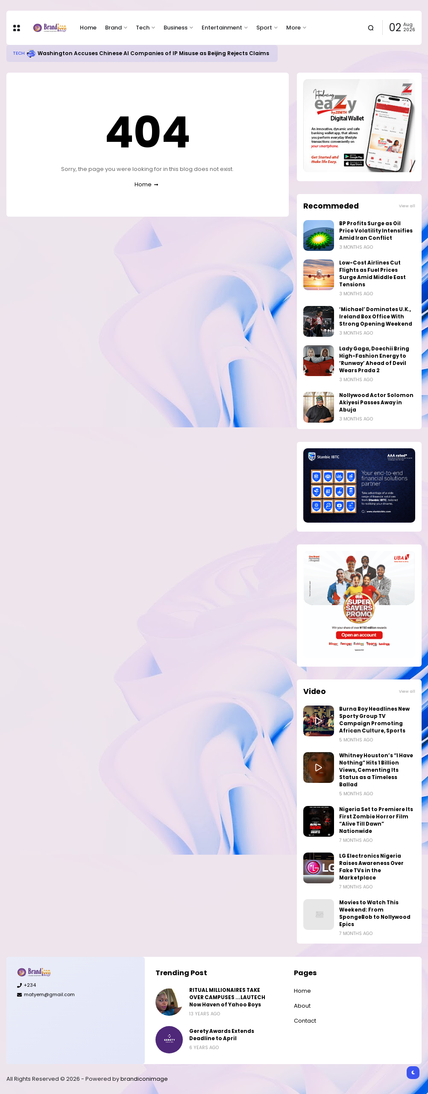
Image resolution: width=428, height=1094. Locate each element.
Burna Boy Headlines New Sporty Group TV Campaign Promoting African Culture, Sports (374, 720)
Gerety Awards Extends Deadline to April (221, 1035)
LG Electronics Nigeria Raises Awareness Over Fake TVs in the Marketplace (371, 867)
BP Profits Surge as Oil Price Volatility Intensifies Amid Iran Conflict (376, 230)
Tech (143, 28)
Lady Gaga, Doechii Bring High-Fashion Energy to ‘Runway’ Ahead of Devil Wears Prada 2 (374, 359)
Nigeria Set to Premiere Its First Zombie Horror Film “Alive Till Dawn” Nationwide (376, 820)
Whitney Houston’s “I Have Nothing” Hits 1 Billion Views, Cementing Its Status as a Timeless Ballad (376, 770)
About (302, 1006)
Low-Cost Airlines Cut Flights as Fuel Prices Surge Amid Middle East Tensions (372, 273)
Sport (264, 28)
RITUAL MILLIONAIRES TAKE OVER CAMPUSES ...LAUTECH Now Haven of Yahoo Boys (227, 997)
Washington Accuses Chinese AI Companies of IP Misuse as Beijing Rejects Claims (153, 53)
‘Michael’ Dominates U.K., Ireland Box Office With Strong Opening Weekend (375, 316)
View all (407, 206)
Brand (113, 28)
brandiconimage (144, 1079)
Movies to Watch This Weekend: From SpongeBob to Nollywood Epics (374, 913)
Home (88, 28)
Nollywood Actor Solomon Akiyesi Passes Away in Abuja (376, 402)
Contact (305, 1021)
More (293, 28)
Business (176, 28)
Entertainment (222, 28)
